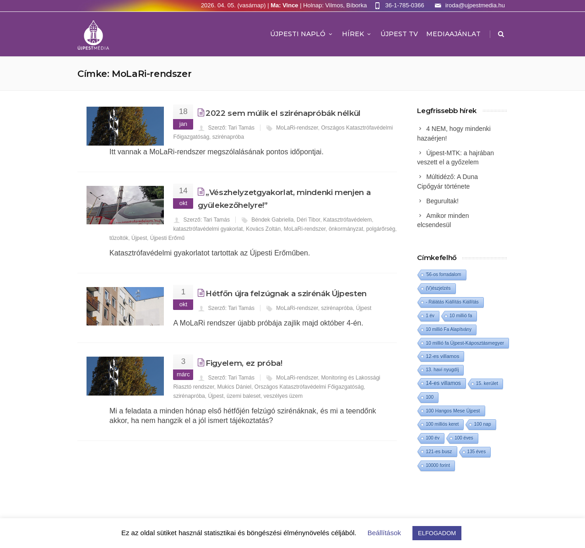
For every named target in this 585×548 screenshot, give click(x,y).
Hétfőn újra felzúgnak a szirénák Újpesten (286, 293)
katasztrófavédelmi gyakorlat (208, 229)
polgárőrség (380, 229)
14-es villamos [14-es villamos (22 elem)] (443, 383)
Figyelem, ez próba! (244, 363)
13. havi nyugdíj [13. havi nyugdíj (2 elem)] (442, 369)
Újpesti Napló (302, 34)
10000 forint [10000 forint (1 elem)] (438, 465)
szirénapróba (228, 137)
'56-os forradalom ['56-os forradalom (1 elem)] (443, 274)
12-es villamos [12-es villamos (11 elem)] (442, 356)
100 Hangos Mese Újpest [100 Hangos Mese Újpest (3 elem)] (453, 410)
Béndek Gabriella (272, 220)
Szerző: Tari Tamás (231, 128)
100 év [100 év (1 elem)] (432, 437)
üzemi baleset (243, 396)
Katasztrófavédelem (347, 220)
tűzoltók (118, 238)
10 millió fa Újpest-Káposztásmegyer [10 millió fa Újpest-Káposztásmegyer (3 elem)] (465, 343)
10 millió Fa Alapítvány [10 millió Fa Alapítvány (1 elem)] (448, 329)
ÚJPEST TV (399, 34)
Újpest (139, 238)
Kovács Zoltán (263, 229)
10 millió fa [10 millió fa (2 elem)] (461, 315)
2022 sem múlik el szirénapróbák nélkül (283, 113)
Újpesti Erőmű (167, 238)
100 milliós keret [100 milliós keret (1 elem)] (442, 424)
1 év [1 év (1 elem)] (430, 315)
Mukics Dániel (234, 387)
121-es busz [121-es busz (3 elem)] (439, 451)
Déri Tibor (308, 220)
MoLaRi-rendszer (297, 128)
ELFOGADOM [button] (437, 533)
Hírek (357, 34)
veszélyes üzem (283, 396)
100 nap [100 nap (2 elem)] (482, 424)
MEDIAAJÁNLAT (453, 34)
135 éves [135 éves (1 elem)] (476, 451)
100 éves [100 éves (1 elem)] (464, 437)
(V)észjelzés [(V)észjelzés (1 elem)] (438, 288)
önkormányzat (346, 229)
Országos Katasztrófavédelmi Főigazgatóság (309, 387)
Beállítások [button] (384, 533)
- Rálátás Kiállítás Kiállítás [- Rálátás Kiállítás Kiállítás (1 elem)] (452, 301)
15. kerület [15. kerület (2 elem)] (487, 383)
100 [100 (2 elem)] (429, 397)
